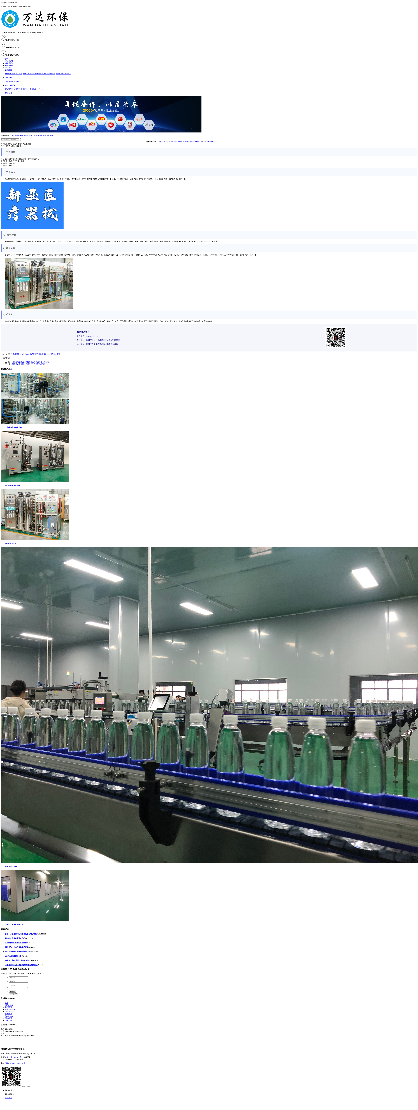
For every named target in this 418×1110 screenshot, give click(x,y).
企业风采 (33, 89)
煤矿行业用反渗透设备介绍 (15, 938)
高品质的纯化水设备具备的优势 (16, 947)
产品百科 (15, 81)
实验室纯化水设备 (54, 354)
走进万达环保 (10, 1010)
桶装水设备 (24, 135)
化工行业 (18, 74)
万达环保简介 (10, 89)
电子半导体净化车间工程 (14, 924)
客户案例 (167, 142)
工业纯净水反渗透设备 (13, 427)
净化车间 (49, 135)
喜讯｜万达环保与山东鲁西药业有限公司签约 (21, 934)
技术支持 (40, 89)
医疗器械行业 (28, 74)
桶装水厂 (67, 74)
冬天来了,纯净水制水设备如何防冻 (18, 960)
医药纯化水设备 (41, 354)
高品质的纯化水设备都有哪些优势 (17, 951)
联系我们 (8, 1014)
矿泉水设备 (42, 135)
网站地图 (8, 1019)
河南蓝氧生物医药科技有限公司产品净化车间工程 (30, 362)
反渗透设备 (15, 135)
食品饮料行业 (10, 74)
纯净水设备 (9, 1005)
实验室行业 (60, 74)
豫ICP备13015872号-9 (14, 1058)
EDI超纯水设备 (10, 543)
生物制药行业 (50, 74)
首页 (160, 142)
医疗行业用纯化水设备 (13, 956)
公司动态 (8, 81)
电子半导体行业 (39, 74)
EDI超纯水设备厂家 (27, 354)
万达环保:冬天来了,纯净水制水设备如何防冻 (21, 965)
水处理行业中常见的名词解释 (16, 943)
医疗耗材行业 (177, 142)
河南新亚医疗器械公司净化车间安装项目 (199, 142)
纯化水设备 (33, 135)
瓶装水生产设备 (11, 866)
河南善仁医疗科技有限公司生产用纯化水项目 (29, 364)
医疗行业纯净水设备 (12, 485)
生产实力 (26, 89)
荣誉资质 (18, 89)
